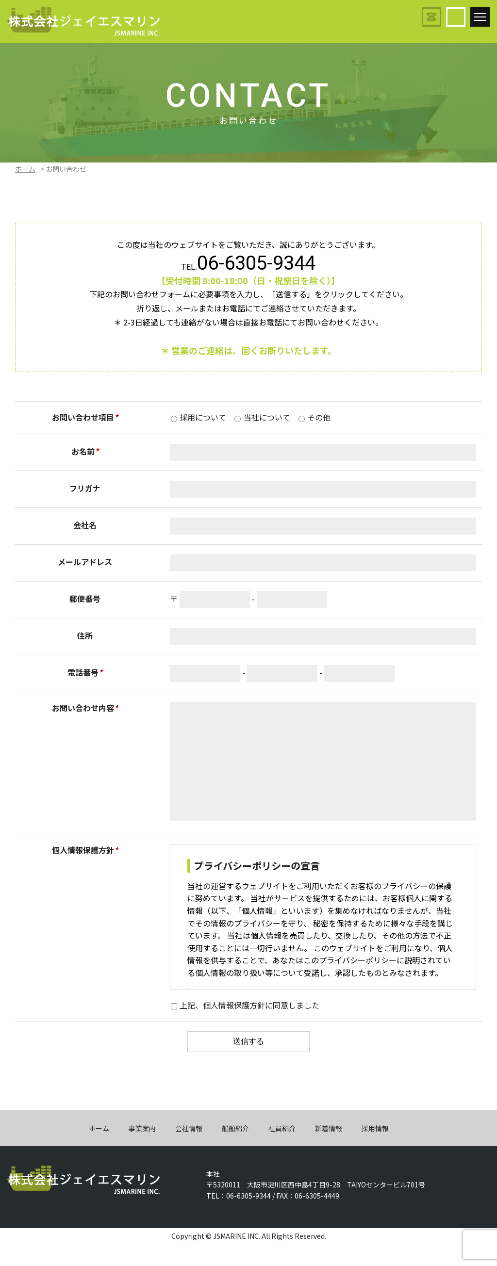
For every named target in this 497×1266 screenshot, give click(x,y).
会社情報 (188, 1150)
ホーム (25, 169)
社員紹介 (282, 1150)
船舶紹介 (235, 1150)
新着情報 (328, 1150)
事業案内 (142, 1150)
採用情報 (375, 1150)
